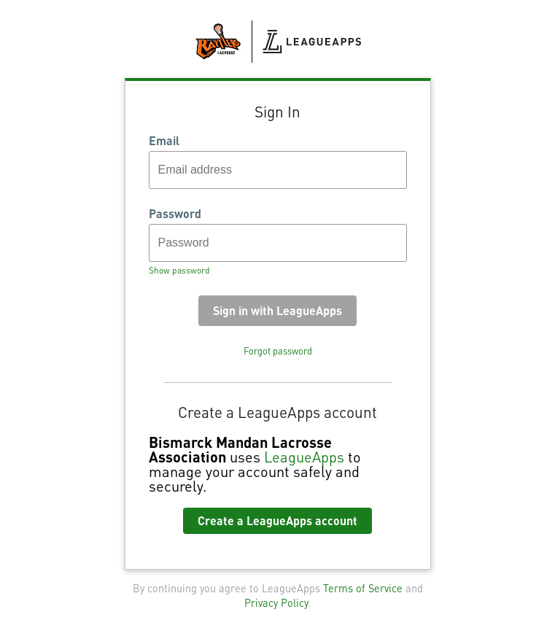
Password (175, 213)
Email (164, 140)
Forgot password (278, 351)
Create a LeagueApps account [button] (277, 520)
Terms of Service (363, 587)
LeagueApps (304, 456)
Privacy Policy (276, 602)
